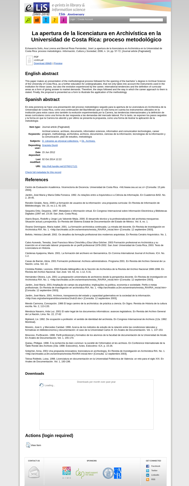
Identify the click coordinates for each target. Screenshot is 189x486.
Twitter (152, 470)
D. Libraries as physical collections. (60, 141)
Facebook (153, 466)
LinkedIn (152, 475)
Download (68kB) (43, 63)
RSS (150, 479)
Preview (58, 63)
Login (72, 19)
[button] (28, 445)
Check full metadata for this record (43, 172)
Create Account (85, 19)
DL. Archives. (89, 141)
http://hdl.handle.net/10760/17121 (59, 166)
